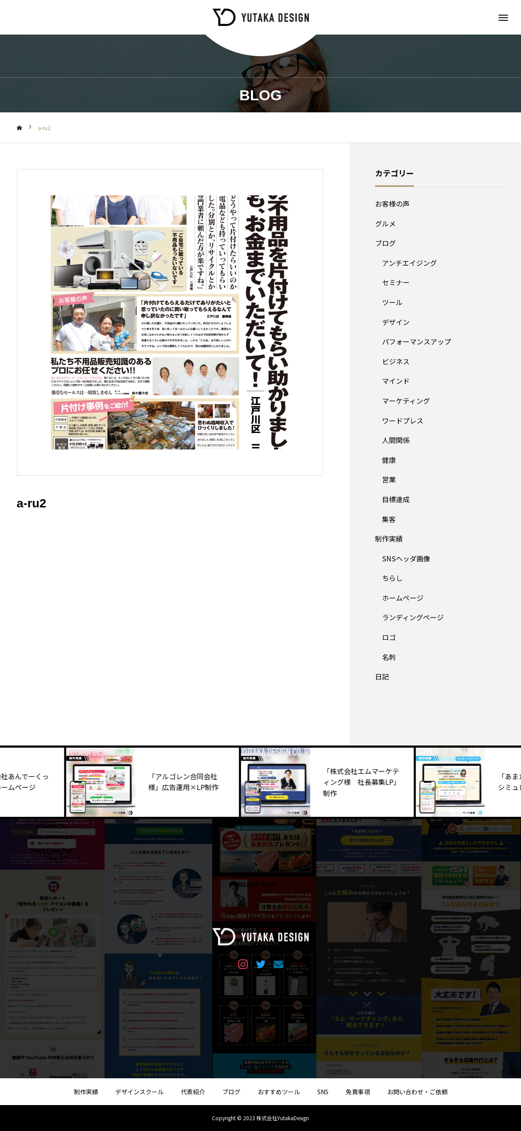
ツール (392, 302)
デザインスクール (139, 1091)
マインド (396, 381)
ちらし (392, 578)
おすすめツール (279, 1091)
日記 (382, 676)
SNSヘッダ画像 (406, 558)
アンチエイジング (409, 263)
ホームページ (402, 598)
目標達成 (396, 499)
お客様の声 (392, 203)
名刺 (389, 657)
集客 (389, 519)
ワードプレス (402, 420)
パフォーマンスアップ (416, 341)
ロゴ (389, 637)
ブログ (385, 243)
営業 (389, 479)
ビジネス (396, 361)
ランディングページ (413, 617)
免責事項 (358, 1091)
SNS (322, 1091)
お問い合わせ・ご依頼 (417, 1091)
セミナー (396, 282)
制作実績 (389, 538)
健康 (389, 460)
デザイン (396, 322)
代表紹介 (193, 1091)
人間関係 (396, 440)
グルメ (385, 223)
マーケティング (406, 400)
